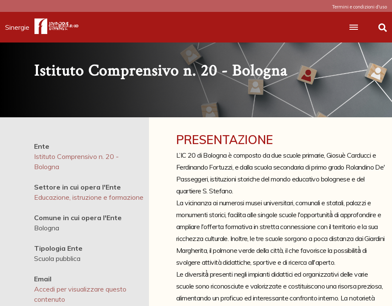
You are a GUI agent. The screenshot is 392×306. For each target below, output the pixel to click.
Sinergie (19, 27)
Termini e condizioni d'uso (359, 7)
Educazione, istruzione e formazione (88, 197)
